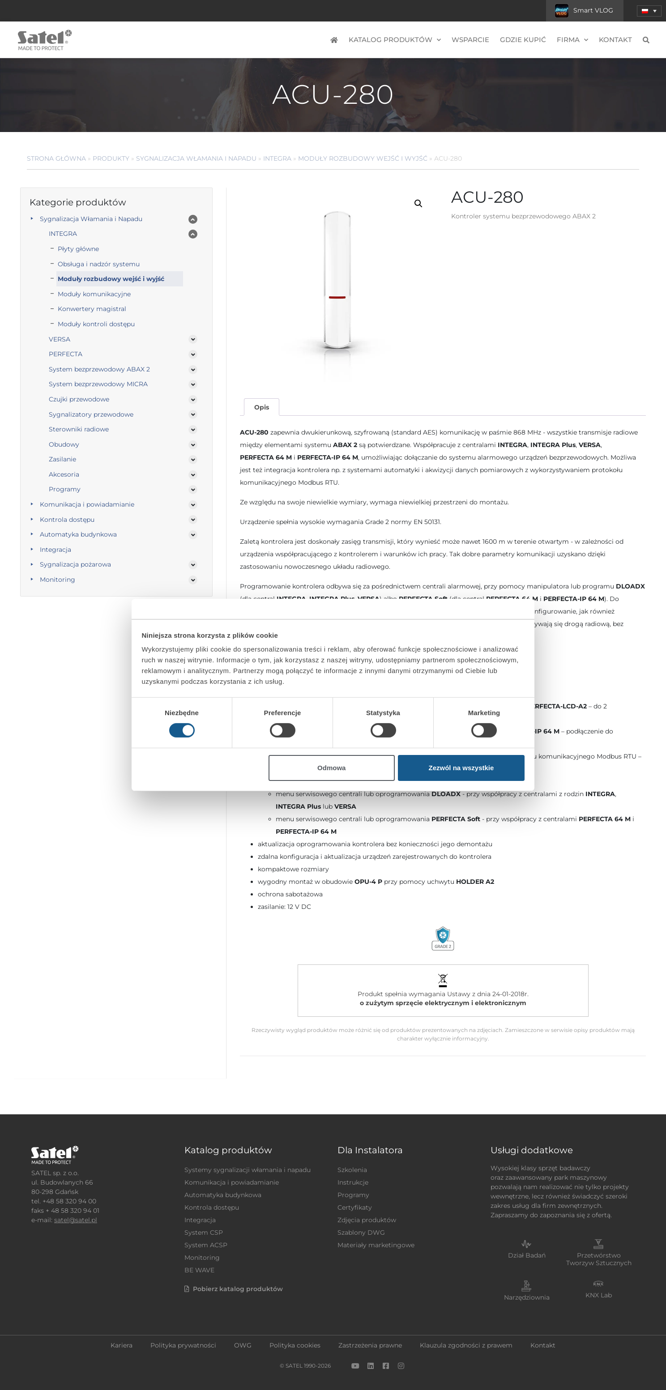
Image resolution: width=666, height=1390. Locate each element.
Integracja (55, 550)
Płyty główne (78, 249)
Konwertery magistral (92, 309)
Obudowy (64, 444)
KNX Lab (598, 1295)
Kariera (121, 1345)
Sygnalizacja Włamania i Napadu (196, 158)
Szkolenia (352, 1170)
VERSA (59, 339)
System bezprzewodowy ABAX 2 (99, 369)
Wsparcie (470, 39)
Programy (65, 489)
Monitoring (57, 580)
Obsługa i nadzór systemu (99, 264)
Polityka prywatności (183, 1345)
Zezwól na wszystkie (461, 768)
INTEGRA (277, 158)
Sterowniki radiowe (79, 429)
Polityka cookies (294, 1345)
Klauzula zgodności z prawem (466, 1345)
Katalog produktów (395, 40)
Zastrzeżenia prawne (370, 1345)
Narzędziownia (527, 1297)
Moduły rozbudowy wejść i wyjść (362, 158)
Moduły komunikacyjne (94, 294)
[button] (418, 204)
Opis (261, 407)
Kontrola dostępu (67, 520)
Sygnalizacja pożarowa (75, 564)
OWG (243, 1345)
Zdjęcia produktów (366, 1220)
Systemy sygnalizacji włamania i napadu (247, 1170)
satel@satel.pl (75, 1220)
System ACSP (205, 1245)
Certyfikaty (354, 1207)
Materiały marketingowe (375, 1245)
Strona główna (56, 158)
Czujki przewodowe (79, 399)
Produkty (111, 158)
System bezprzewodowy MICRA (98, 384)
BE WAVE (199, 1270)
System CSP (203, 1232)
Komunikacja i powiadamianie (87, 504)
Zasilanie (62, 459)
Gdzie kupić (523, 39)
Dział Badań (527, 1255)
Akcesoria (64, 474)
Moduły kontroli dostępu (96, 324)
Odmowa (331, 768)
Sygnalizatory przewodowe (91, 414)
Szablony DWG (361, 1232)
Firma (572, 40)
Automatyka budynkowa (78, 534)
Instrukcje (352, 1182)
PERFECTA (65, 354)
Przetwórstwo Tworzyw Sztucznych (599, 1259)
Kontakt (615, 39)
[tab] (261, 407)
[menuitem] (649, 11)
